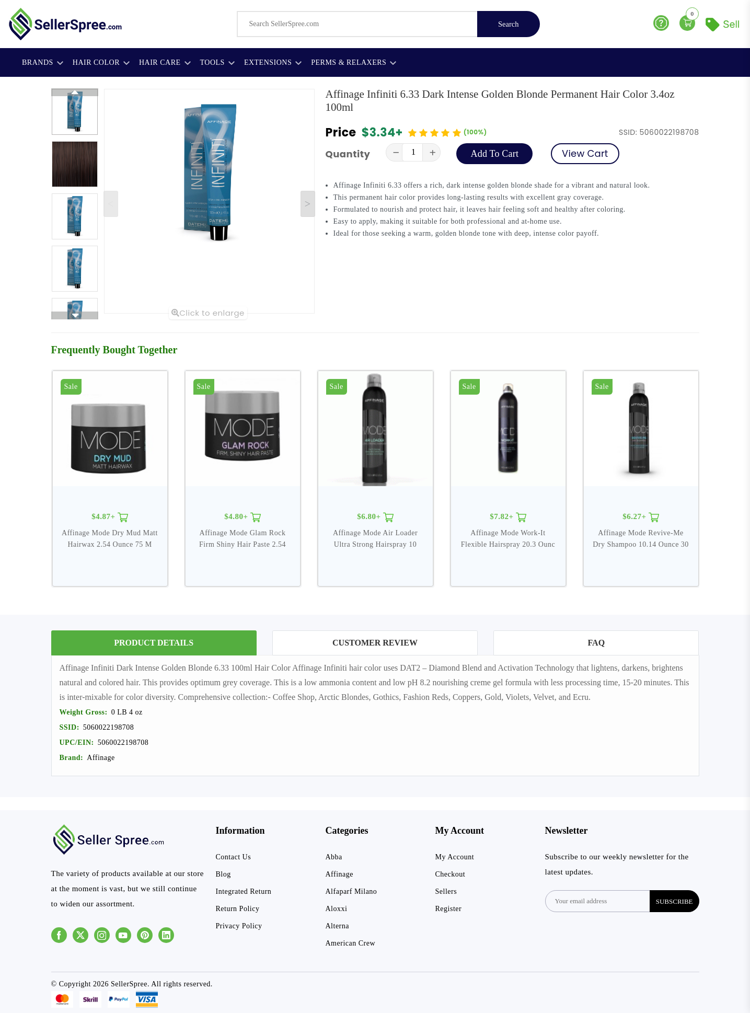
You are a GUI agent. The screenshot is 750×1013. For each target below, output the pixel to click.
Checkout (450, 874)
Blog (223, 874)
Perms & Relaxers (353, 62)
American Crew (351, 943)
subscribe (674, 901)
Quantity (348, 153)
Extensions (273, 62)
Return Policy (238, 909)
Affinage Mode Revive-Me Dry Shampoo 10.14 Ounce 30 (641, 538)
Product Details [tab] (153, 642)
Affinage (340, 874)
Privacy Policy (239, 926)
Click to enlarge (208, 312)
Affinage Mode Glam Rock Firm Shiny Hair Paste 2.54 (242, 538)
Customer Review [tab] (375, 642)
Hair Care (165, 62)
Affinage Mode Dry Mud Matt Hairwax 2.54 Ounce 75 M (110, 538)
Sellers (446, 891)
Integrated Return (244, 891)
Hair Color (101, 62)
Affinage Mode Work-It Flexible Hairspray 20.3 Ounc (508, 538)
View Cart (585, 153)
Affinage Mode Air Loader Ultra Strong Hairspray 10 (375, 538)
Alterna (337, 926)
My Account (455, 857)
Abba (334, 857)
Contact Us (233, 857)
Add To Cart (494, 153)
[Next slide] (308, 204)
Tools (217, 62)
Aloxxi (337, 909)
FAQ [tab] (596, 642)
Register (448, 909)
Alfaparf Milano (351, 891)
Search (508, 24)
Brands (42, 62)
